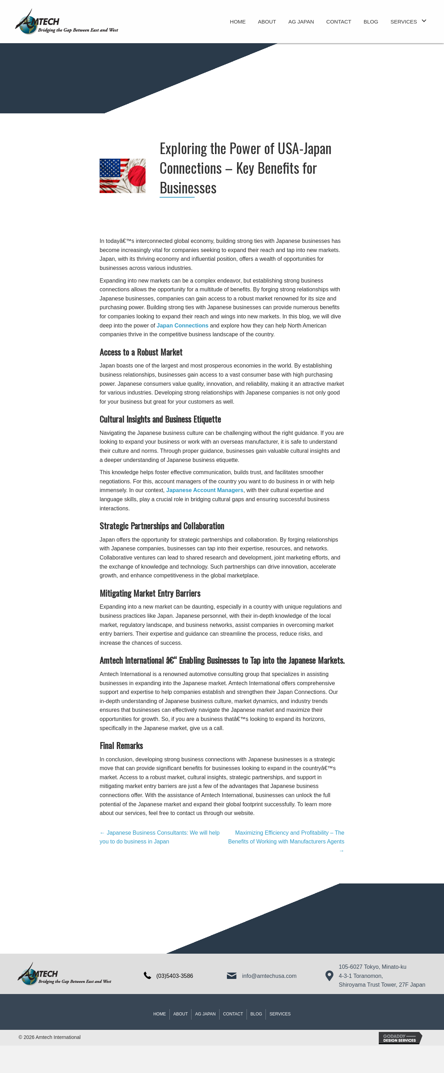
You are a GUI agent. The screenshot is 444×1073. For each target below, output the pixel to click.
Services (279, 1014)
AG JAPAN (205, 1014)
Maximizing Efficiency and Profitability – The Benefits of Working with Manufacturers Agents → (286, 842)
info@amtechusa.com (269, 976)
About (180, 1014)
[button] (424, 21)
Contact (233, 1014)
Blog (256, 1014)
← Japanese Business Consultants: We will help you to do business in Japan (160, 837)
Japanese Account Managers (204, 490)
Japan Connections (183, 326)
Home (159, 1014)
